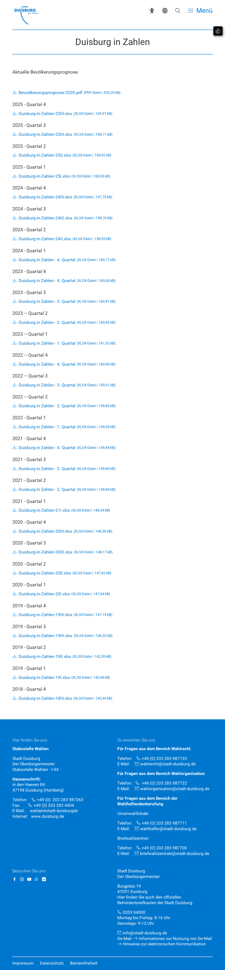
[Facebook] (14, 879)
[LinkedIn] (44, 879)
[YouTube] (29, 879)
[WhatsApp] (36, 879)
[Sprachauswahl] (165, 10)
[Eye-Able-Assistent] (152, 10)
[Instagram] (22, 879)
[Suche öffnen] (178, 10)
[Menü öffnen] (200, 10)
